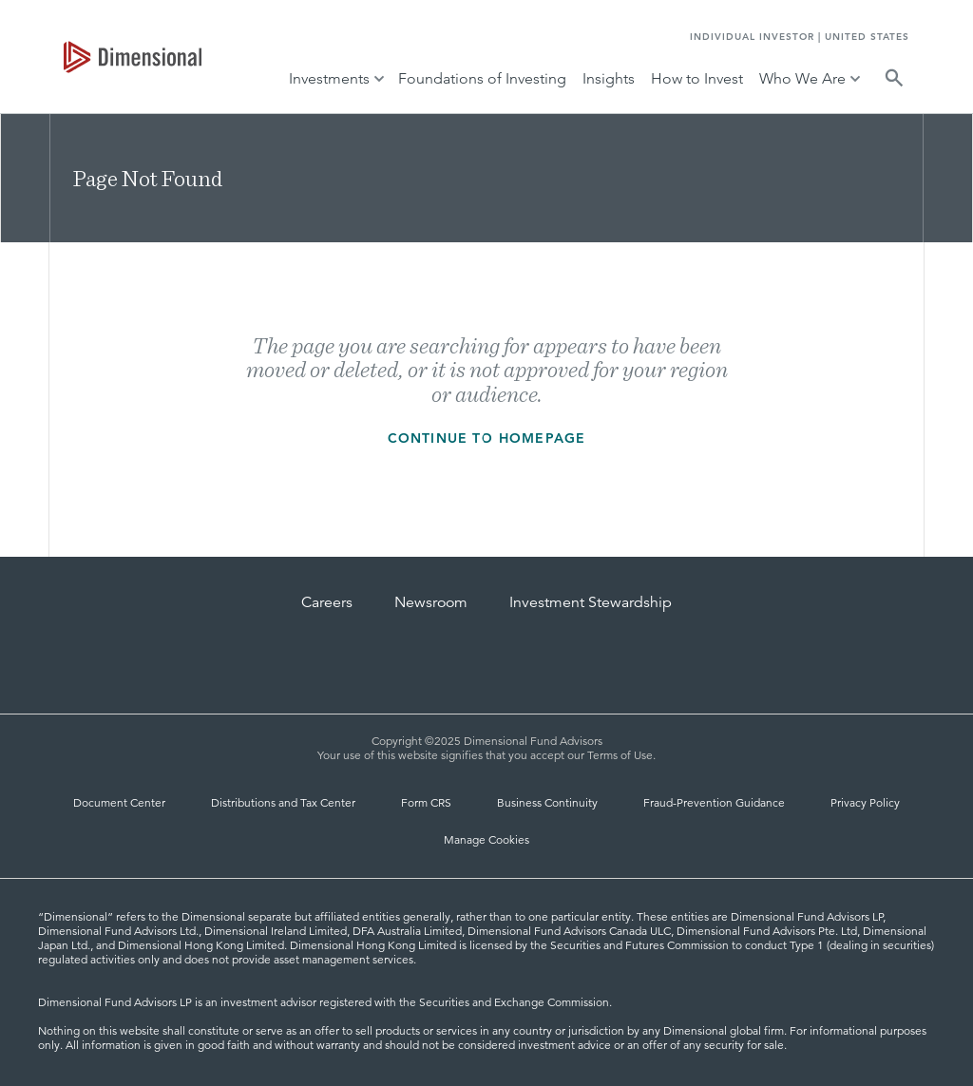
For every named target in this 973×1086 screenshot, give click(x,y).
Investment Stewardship (590, 602)
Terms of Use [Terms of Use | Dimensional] (620, 755)
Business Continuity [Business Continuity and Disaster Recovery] (547, 802)
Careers (327, 602)
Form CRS (426, 802)
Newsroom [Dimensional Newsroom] (430, 602)
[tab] (132, 57)
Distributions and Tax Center (283, 802)
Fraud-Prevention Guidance (714, 802)
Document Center (119, 802)
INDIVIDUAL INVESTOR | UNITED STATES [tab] (799, 36)
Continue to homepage (487, 438)
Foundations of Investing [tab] (482, 78)
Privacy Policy (865, 802)
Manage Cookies (486, 839)
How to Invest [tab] (697, 78)
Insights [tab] (608, 78)
